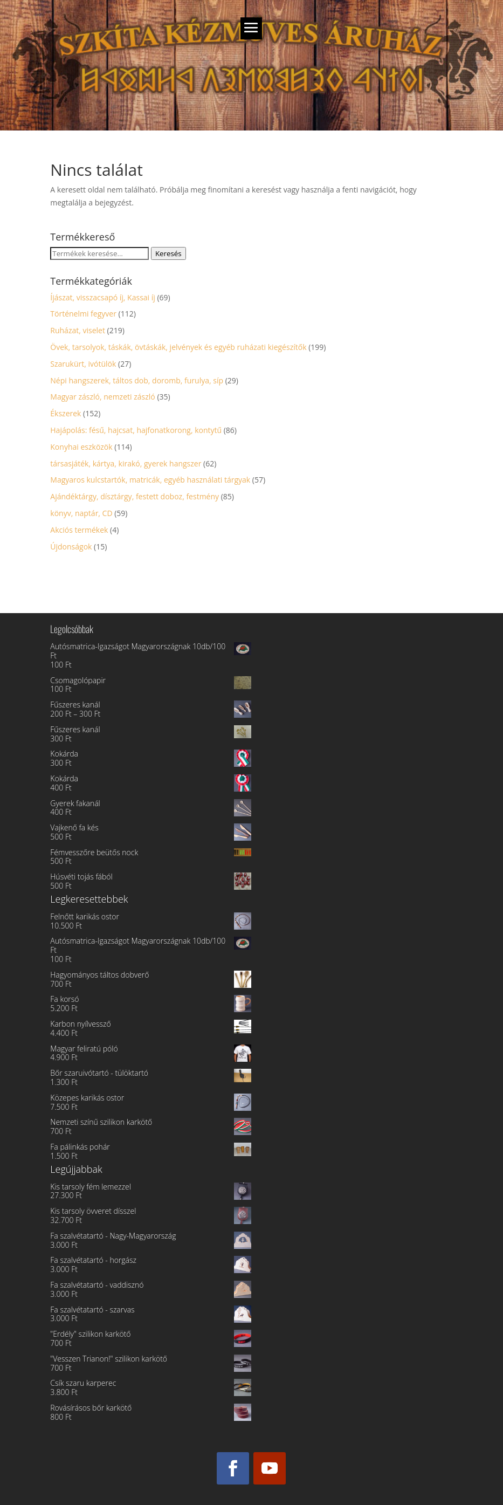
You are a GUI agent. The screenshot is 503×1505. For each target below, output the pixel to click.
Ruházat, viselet (77, 330)
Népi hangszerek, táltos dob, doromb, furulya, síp (136, 380)
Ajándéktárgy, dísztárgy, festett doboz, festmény (134, 496)
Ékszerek (65, 413)
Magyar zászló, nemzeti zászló (102, 396)
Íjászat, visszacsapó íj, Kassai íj (102, 297)
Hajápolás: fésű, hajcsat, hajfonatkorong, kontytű (136, 430)
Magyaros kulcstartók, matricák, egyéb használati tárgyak (150, 480)
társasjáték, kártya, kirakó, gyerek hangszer (125, 463)
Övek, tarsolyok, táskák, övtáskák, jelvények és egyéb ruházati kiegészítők (178, 347)
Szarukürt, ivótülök (83, 364)
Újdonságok (71, 546)
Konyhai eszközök (81, 447)
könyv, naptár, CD (81, 513)
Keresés (168, 253)
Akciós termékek (79, 530)
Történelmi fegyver (83, 313)
